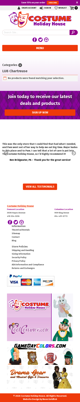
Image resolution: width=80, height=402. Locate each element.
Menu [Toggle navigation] (40, 48)
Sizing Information (21, 254)
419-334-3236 (13, 216)
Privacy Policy (18, 261)
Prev (6, 153)
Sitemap (16, 233)
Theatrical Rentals (21, 230)
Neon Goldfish (50, 399)
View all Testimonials (40, 186)
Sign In (45, 8)
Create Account (26, 8)
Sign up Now (40, 112)
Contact (15, 237)
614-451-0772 (61, 216)
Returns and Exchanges (23, 268)
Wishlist (60, 8)
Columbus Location (63, 209)
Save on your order (40, 3)
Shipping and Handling (23, 250)
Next (74, 153)
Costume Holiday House (20, 206)
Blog (14, 240)
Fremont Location (15, 209)
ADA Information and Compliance (28, 264)
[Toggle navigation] (20, 65)
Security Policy (19, 257)
